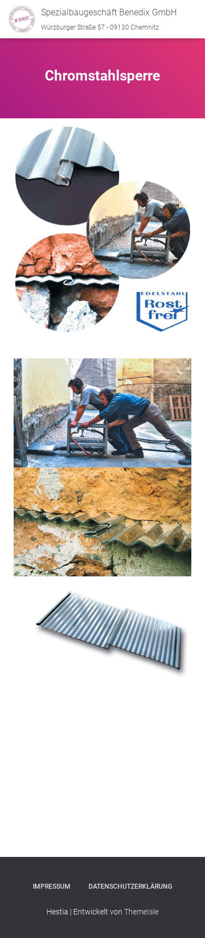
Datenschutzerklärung (130, 886)
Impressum (52, 886)
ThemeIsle (141, 911)
